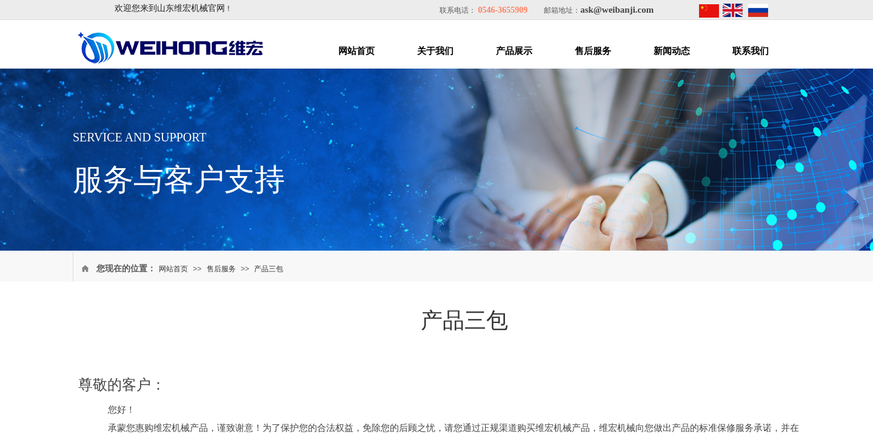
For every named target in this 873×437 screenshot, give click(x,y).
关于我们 (435, 51)
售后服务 (593, 51)
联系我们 (750, 51)
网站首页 (356, 51)
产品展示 (514, 51)
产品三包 (268, 269)
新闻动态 (672, 51)
